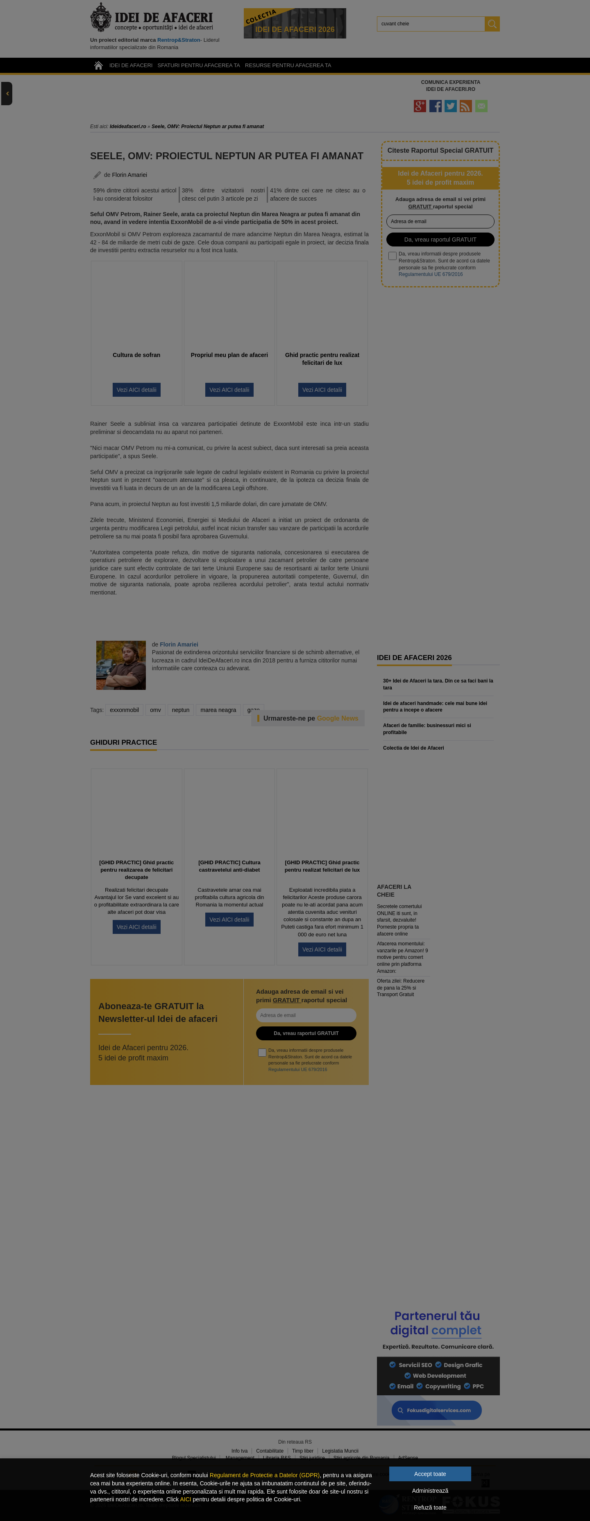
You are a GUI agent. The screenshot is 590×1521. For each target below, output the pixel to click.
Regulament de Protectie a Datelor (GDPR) (265, 1475)
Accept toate (430, 1474)
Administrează (430, 1490)
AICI (185, 1499)
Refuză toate (430, 1507)
